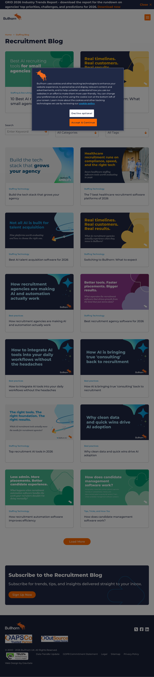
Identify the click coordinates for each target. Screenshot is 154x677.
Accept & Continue (83, 122)
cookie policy (87, 103)
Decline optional (81, 113)
